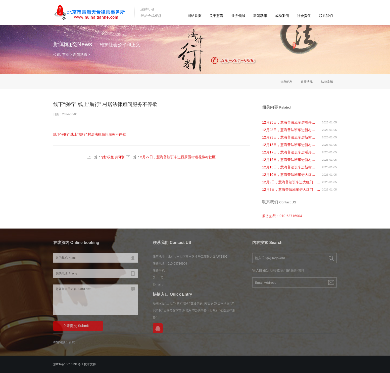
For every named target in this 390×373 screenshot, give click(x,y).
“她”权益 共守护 (113, 157)
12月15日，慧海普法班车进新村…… (290, 170)
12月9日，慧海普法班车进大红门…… (291, 185)
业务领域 (238, 16)
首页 (65, 54)
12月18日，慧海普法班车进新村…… (290, 147)
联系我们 (326, 16)
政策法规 (307, 82)
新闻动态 (260, 16)
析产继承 (183, 303)
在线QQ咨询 (158, 328)
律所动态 (286, 82)
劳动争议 (210, 303)
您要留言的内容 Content (95, 299)
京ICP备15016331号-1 (68, 364)
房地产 (170, 303)
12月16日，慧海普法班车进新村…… (290, 162)
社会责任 (304, 16)
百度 (72, 342)
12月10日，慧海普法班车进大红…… (290, 177)
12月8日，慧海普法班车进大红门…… (291, 192)
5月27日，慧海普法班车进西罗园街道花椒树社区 (178, 157)
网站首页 (194, 16)
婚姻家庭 (159, 303)
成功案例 (282, 16)
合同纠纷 (224, 303)
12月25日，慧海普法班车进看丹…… (290, 125)
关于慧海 (216, 16)
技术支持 (90, 364)
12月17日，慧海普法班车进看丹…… (290, 155)
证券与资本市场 (173, 310)
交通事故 (196, 303)
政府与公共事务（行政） (202, 310)
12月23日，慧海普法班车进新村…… (290, 133)
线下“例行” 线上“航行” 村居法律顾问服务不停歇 (89, 135)
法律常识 (327, 82)
